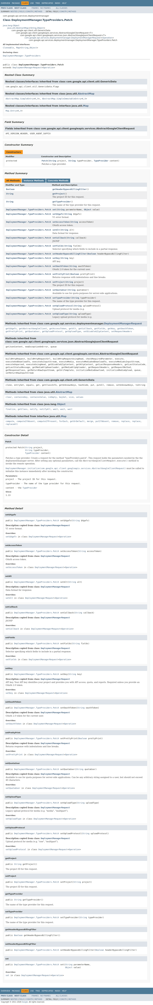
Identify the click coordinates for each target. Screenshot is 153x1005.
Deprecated (47, 3)
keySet (62, 397)
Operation (107, 38)
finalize (10, 409)
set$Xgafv (57, 214)
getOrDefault (77, 421)
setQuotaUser (59, 290)
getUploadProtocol (52, 331)
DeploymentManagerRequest (27, 67)
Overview (5, 3)
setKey (56, 258)
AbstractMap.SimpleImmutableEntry (61, 99)
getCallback (85, 328)
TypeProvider (101, 161)
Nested (13, 12)
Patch (45, 161)
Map (18, 48)
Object (40, 28)
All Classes (61, 8)
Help (64, 3)
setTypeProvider (61, 298)
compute (10, 421)
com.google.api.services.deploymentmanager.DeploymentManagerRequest (62, 38)
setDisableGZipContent (96, 331)
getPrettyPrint (14, 331)
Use (32, 3)
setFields (57, 246)
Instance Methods (34, 180)
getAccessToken (57, 328)
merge (90, 421)
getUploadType (73, 331)
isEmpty (52, 397)
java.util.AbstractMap (18, 28)
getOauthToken (125, 328)
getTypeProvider (61, 201)
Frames (35, 8)
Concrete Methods (58, 180)
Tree (37, 3)
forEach (63, 421)
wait (55, 409)
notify (33, 409)
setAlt (56, 230)
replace (125, 421)
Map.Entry (11, 111)
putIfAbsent (102, 421)
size (71, 397)
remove (115, 421)
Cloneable (8, 48)
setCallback (59, 238)
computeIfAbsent (26, 421)
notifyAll (45, 409)
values (79, 397)
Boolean (10, 189)
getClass (22, 409)
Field (21, 12)
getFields (99, 328)
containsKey (21, 397)
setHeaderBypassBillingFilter (69, 254)
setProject (58, 282)
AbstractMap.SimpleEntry (20, 99)
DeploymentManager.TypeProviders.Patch (28, 209)
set (54, 209)
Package (16, 3)
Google (25, 1002)
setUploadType (60, 314)
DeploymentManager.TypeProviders (21, 56)
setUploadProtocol (62, 306)
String (33, 28)
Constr (29, 12)
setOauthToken (60, 266)
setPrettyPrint (60, 274)
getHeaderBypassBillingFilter (69, 189)
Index (57, 3)
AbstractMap (86, 93)
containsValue (38, 397)
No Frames (45, 8)
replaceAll (12, 424)
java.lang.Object (11, 25)
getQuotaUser (32, 331)
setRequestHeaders (121, 331)
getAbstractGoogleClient (33, 328)
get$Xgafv (11, 328)
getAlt (72, 328)
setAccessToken (60, 222)
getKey (111, 328)
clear (9, 397)
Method (38, 12)
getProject (58, 194)
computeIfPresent (47, 421)
